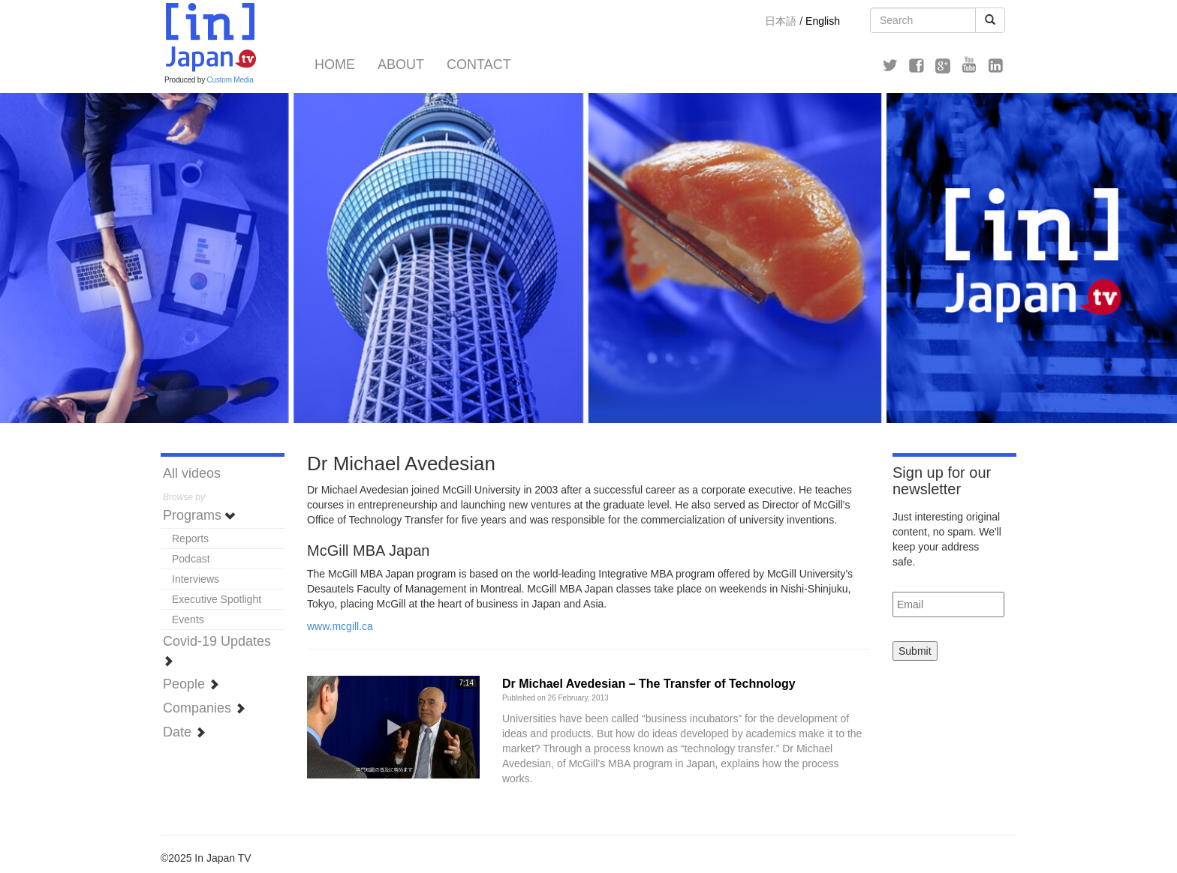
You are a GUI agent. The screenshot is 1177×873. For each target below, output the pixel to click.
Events (188, 620)
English (822, 21)
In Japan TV (209, 37)
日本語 (780, 21)
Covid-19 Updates (217, 650)
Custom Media (230, 80)
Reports (190, 538)
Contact (479, 64)
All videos (192, 473)
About (401, 64)
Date (184, 732)
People (191, 684)
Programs (199, 515)
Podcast (191, 559)
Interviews (195, 579)
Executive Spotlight (216, 599)
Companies (204, 708)
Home (335, 64)
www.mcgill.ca (340, 626)
